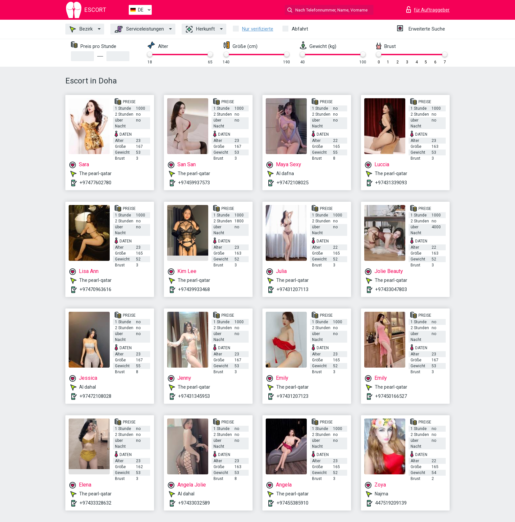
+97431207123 (292, 396)
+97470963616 (95, 289)
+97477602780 (95, 183)
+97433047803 (391, 289)
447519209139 (391, 503)
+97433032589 (194, 503)
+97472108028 (95, 396)
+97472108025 (292, 183)
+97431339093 (391, 183)
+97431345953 (194, 396)
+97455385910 (292, 503)
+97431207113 (292, 289)
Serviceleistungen (139, 29)
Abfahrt (300, 29)
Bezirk (81, 29)
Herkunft (200, 29)
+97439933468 (194, 289)
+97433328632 (95, 503)
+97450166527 (391, 396)
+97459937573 (194, 183)
